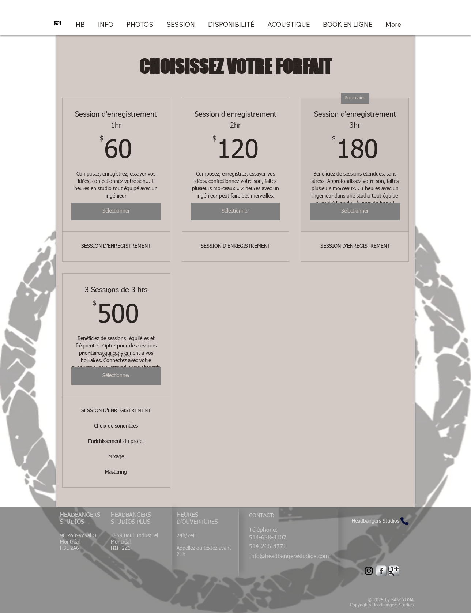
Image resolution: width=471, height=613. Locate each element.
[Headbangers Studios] (381, 521)
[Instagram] (368, 570)
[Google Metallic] (393, 570)
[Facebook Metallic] (381, 570)
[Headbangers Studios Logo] (57, 23)
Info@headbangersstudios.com (289, 557)
